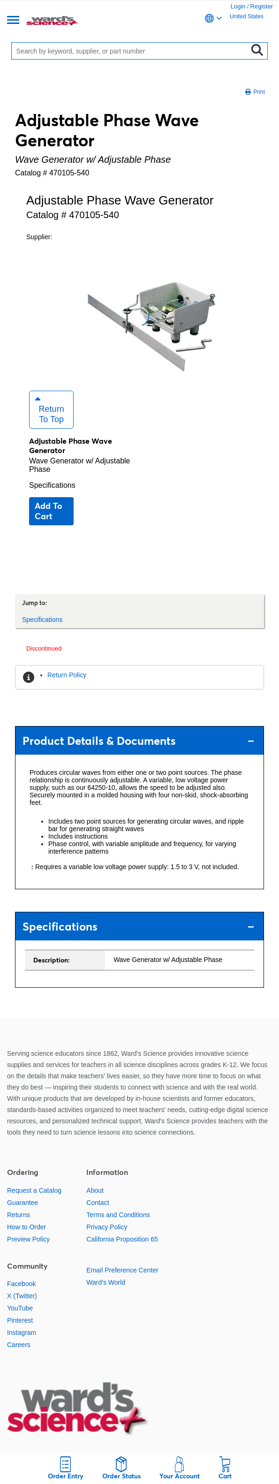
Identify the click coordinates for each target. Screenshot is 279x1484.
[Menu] (13, 20)
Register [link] (261, 6)
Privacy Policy (106, 1227)
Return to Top (49, 409)
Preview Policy (28, 1239)
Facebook (21, 1283)
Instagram (21, 1332)
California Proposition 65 (122, 1239)
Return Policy (66, 675)
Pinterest (20, 1320)
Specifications (52, 485)
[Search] (131, 51)
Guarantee (22, 1202)
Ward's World (105, 1282)
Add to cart (48, 511)
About (95, 1190)
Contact (97, 1202)
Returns (18, 1215)
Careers (18, 1344)
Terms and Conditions (118, 1215)
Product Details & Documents (138, 741)
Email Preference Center (122, 1270)
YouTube (20, 1308)
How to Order (26, 1227)
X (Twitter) (22, 1296)
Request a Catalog (34, 1190)
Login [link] (238, 6)
